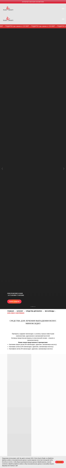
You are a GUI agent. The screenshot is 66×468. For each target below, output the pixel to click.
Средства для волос (34, 311)
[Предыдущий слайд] (2, 156)
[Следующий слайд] (63, 156)
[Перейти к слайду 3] (33, 306)
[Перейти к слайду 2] (32, 306)
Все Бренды (49, 311)
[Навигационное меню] (63, 8)
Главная (10, 311)
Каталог (20, 311)
